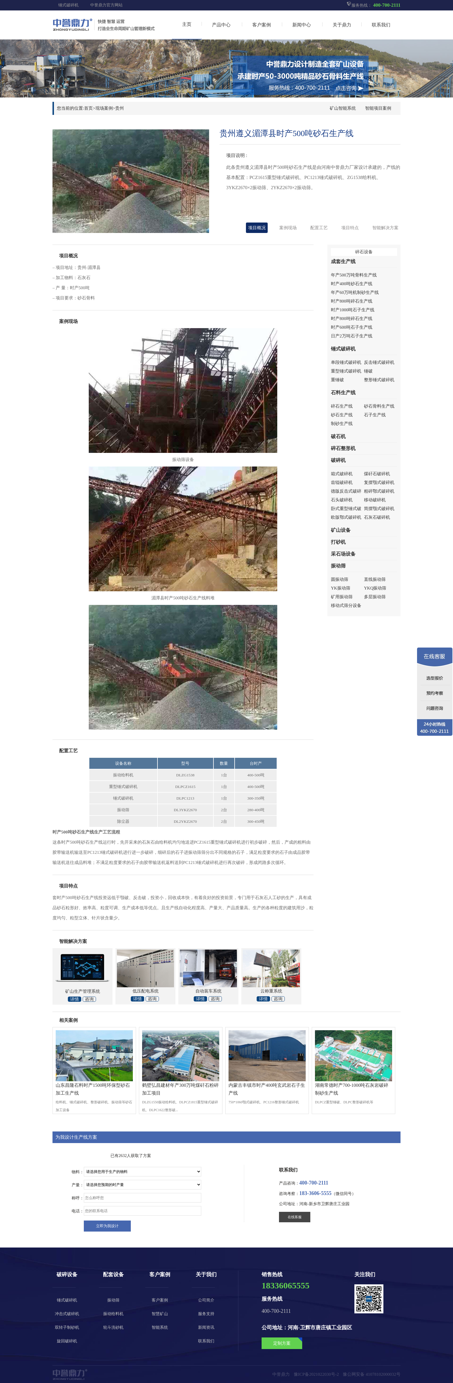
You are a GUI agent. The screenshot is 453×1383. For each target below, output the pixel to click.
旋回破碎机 (67, 1341)
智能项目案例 (378, 108)
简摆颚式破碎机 (379, 508)
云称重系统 (271, 991)
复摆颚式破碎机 (379, 482)
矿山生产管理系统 (82, 991)
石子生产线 (375, 415)
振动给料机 (113, 1314)
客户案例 (159, 1274)
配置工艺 (319, 227)
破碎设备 (67, 1274)
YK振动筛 (340, 588)
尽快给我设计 (107, 1226)
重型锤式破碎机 (346, 371)
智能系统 (160, 1327)
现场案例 (104, 108)
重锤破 (337, 379)
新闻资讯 (206, 1327)
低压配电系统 (146, 991)
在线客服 (295, 1217)
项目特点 (350, 227)
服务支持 (206, 1314)
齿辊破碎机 (342, 482)
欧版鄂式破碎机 (346, 517)
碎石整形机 (343, 448)
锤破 (368, 371)
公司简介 (206, 1300)
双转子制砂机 (67, 1327)
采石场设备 (343, 554)
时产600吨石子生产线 (351, 327)
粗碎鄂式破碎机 (379, 491)
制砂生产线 (342, 423)
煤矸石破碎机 (377, 473)
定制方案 (287, 1341)
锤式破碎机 (68, 5)
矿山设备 (341, 530)
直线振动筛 (375, 579)
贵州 (119, 108)
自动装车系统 (208, 991)
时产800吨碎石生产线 (351, 301)
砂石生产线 (342, 415)
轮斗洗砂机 (113, 1327)
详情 (74, 999)
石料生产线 (343, 392)
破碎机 (338, 460)
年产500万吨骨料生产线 (354, 275)
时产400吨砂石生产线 (351, 283)
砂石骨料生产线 (379, 406)
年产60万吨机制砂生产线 (355, 292)
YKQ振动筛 (375, 588)
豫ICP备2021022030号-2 (316, 1374)
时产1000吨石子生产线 (352, 310)
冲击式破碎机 (67, 1314)
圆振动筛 (339, 579)
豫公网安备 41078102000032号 (372, 1374)
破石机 (338, 436)
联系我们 (206, 1341)
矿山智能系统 (343, 108)
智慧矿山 (160, 1314)
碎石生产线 (342, 406)
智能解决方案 (385, 227)
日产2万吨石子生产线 (351, 336)
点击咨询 (350, 89)
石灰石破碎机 (377, 517)
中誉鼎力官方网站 (106, 5)
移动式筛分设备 (346, 605)
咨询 (89, 999)
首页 (88, 108)
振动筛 (338, 566)
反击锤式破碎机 (379, 362)
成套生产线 (343, 261)
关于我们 (206, 1274)
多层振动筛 (375, 596)
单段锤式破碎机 (346, 362)
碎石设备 (364, 252)
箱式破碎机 (342, 473)
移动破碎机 (375, 500)
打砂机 (338, 542)
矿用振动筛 (342, 596)
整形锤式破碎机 (379, 379)
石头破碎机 (342, 500)
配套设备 (113, 1274)
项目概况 (257, 227)
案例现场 (288, 227)
